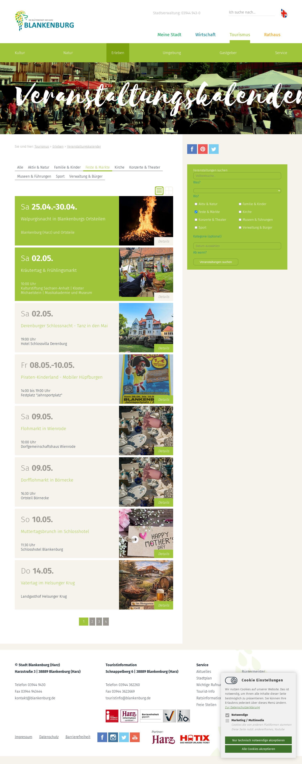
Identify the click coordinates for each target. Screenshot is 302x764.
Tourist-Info (205, 691)
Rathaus (272, 34)
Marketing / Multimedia (244, 720)
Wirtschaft (205, 34)
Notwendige (236, 715)
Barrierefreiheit (78, 737)
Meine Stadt (169, 34)
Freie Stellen (206, 705)
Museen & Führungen (34, 176)
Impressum (23, 737)
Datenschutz (49, 737)
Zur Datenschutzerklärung (242, 707)
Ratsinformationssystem (215, 698)
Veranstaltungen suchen (216, 262)
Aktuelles (203, 671)
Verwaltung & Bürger (87, 176)
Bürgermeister (253, 671)
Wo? (196, 196)
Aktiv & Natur (38, 167)
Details (163, 241)
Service (281, 52)
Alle (20, 167)
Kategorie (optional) (207, 236)
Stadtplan (204, 678)
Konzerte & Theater (146, 167)
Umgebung (172, 52)
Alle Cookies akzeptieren (258, 749)
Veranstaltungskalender (85, 146)
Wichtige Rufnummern (214, 685)
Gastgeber (228, 52)
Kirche (120, 167)
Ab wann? (200, 252)
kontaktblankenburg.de (35, 698)
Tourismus (240, 34)
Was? (196, 182)
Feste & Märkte (98, 167)
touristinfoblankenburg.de (129, 698)
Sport (61, 176)
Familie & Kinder (67, 167)
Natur (68, 52)
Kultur (20, 52)
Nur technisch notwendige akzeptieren (258, 740)
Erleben (117, 52)
